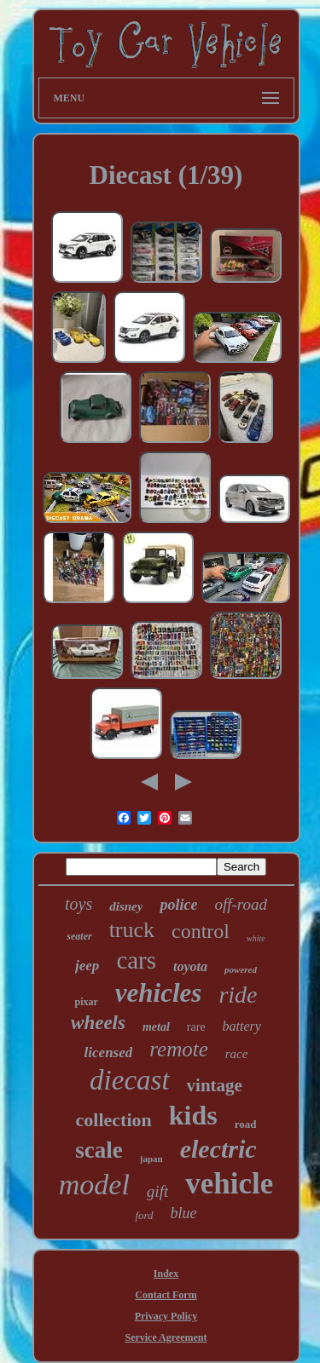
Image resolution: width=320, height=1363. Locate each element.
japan (151, 1158)
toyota (190, 966)
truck (131, 929)
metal (156, 1027)
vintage (214, 1085)
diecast (129, 1080)
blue (184, 1213)
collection (114, 1119)
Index (166, 1274)
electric (218, 1149)
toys (78, 903)
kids (193, 1115)
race (236, 1054)
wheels (98, 1022)
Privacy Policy (166, 1316)
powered (240, 969)
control (201, 931)
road (246, 1124)
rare (196, 1027)
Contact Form (165, 1295)
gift (157, 1191)
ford (144, 1215)
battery (242, 1026)
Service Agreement (166, 1337)
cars (136, 960)
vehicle (229, 1183)
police (178, 904)
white (256, 938)
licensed (108, 1052)
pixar (85, 1002)
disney (126, 906)
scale (98, 1150)
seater (79, 936)
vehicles (158, 993)
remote (178, 1049)
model (94, 1184)
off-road (240, 904)
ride (237, 994)
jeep (87, 966)
